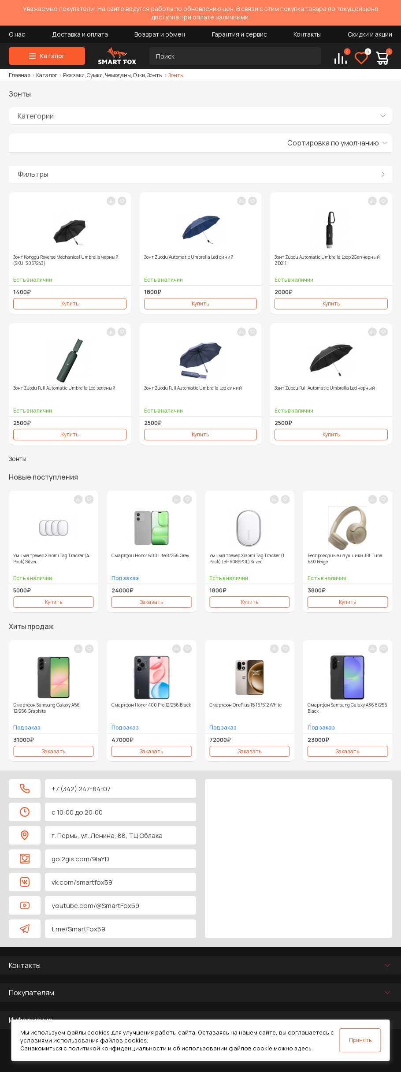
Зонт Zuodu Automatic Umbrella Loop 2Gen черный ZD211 (327, 260)
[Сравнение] (340, 58)
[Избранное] (361, 58)
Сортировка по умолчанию (333, 143)
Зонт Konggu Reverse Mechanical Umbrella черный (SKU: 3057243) (66, 260)
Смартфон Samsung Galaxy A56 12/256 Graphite (46, 708)
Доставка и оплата (80, 34)
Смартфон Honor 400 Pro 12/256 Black (151, 705)
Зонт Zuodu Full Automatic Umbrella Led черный (325, 388)
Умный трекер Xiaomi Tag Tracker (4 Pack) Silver (51, 558)
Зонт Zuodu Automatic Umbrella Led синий (189, 257)
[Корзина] (382, 58)
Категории (36, 116)
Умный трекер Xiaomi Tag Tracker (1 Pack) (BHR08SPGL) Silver (246, 558)
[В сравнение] (111, 201)
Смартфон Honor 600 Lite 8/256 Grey (150, 555)
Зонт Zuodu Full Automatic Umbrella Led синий (193, 388)
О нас (17, 34)
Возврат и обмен (159, 34)
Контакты (307, 34)
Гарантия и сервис (239, 34)
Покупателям (31, 993)
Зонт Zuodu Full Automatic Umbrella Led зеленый (64, 388)
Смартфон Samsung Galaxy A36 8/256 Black (347, 708)
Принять (360, 1040)
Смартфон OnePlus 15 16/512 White (245, 705)
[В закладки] (122, 201)
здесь (303, 1048)
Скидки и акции (370, 34)
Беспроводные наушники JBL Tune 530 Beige (345, 558)
